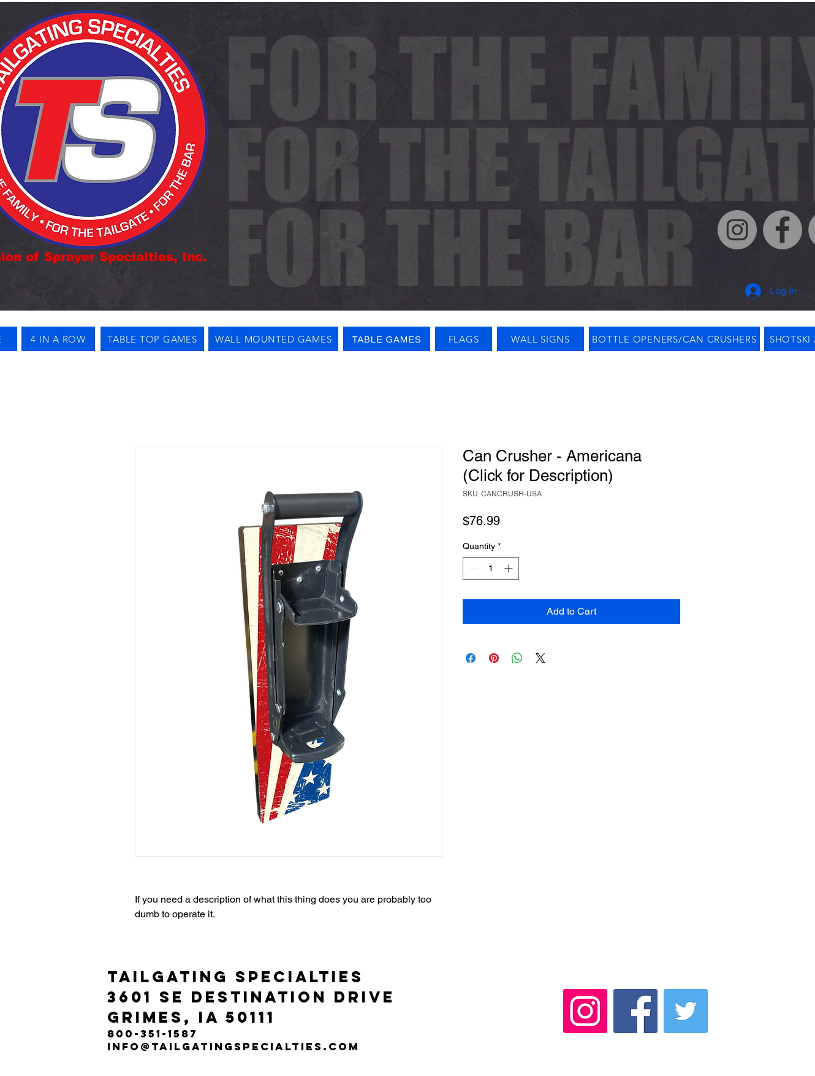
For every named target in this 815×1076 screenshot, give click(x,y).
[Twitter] (686, 1011)
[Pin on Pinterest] (494, 658)
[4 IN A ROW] (58, 339)
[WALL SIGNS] (540, 339)
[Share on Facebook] (470, 658)
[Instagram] (737, 229)
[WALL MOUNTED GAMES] (273, 339)
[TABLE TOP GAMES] (152, 339)
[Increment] (509, 568)
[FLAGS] (463, 339)
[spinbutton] (491, 568)
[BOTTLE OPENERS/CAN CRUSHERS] (674, 339)
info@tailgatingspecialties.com (233, 1046)
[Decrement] (472, 568)
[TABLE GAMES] (386, 339)
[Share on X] (540, 658)
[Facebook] (782, 229)
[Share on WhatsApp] (517, 658)
